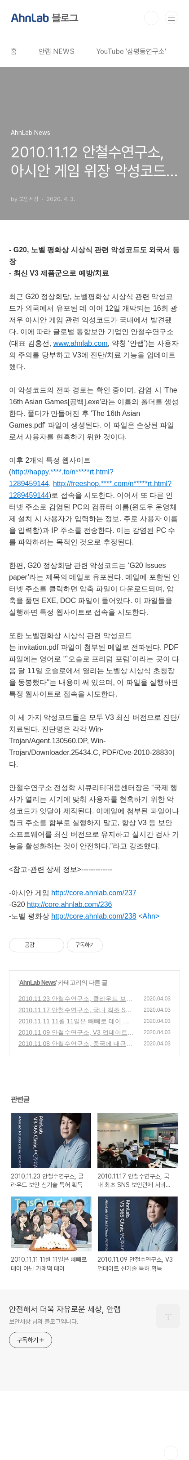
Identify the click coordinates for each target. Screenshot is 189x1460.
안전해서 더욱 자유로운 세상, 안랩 (65, 1309)
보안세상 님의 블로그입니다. (44, 1321)
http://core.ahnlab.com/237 (93, 893)
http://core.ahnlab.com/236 (69, 904)
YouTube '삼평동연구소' (131, 51)
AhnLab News (37, 982)
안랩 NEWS (57, 51)
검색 (151, 18)
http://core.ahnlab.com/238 (93, 916)
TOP (171, 1453)
